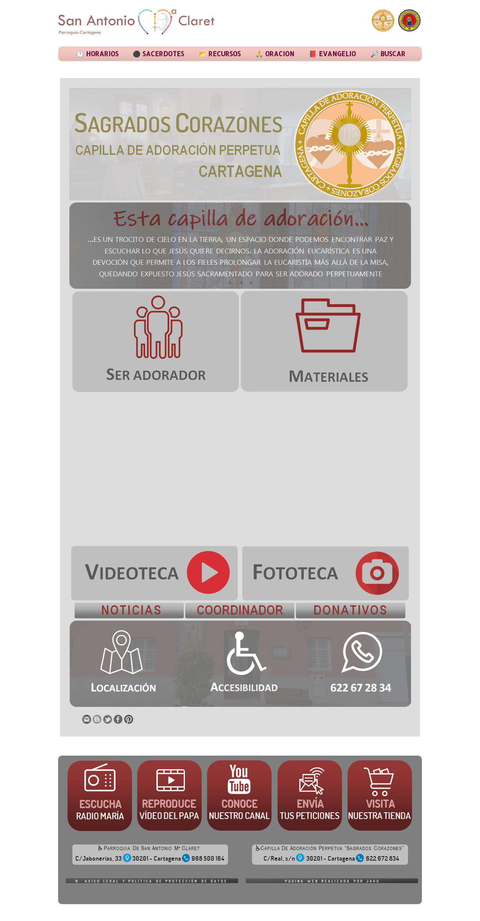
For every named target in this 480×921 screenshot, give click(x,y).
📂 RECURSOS (220, 54)
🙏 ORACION (274, 54)
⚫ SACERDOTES (158, 54)
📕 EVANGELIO (332, 54)
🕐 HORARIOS (97, 54)
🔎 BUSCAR (387, 54)
